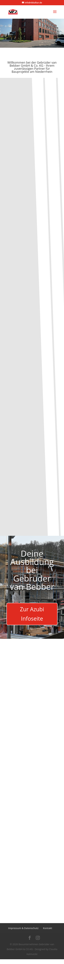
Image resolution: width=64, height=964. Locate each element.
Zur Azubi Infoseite (32, 614)
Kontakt (47, 928)
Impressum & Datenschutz (23, 928)
